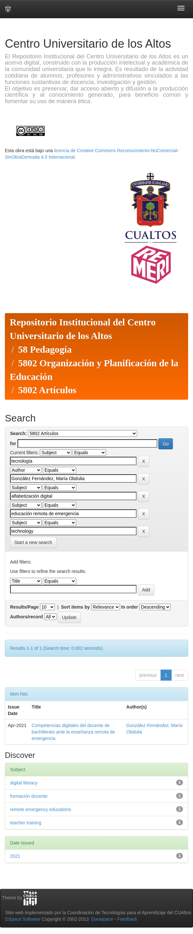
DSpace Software (23, 919)
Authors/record (26, 616)
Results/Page (24, 607)
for (13, 443)
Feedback (127, 919)
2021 (15, 856)
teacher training (26, 822)
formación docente (28, 796)
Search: (18, 433)
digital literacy (24, 782)
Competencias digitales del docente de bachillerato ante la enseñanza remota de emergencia (73, 732)
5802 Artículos (47, 390)
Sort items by (75, 607)
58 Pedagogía (44, 349)
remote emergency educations (40, 809)
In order (129, 607)
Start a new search (33, 542)
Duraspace (102, 919)
